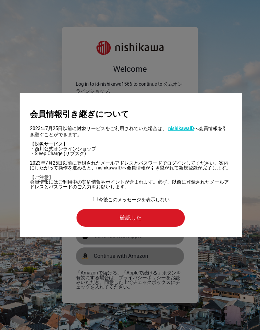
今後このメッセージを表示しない (131, 199)
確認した (131, 217)
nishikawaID (181, 128)
